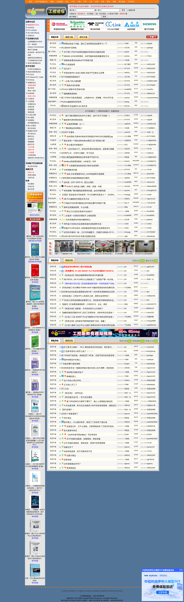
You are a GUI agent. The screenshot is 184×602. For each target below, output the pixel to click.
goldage (150, 48)
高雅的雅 (150, 317)
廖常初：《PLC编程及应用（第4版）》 (35, 349)
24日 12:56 (144, 312)
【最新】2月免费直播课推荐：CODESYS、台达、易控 (84, 304)
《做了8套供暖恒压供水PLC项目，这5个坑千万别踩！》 (87, 116)
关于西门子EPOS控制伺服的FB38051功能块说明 (84, 52)
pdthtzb (149, 220)
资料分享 (31, 150)
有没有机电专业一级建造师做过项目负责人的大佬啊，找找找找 (87, 368)
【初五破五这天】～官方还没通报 (78, 397)
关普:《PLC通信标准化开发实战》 (35, 578)
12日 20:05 (144, 325)
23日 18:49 (144, 211)
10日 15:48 (144, 283)
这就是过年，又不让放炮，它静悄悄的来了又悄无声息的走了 (92, 426)
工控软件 (31, 99)
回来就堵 (67, 460)
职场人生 (31, 172)
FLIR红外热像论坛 (34, 69)
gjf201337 (150, 267)
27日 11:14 (144, 144)
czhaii (149, 195)
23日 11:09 (144, 106)
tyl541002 (150, 174)
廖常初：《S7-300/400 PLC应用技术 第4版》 (35, 328)
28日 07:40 (144, 64)
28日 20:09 (144, 364)
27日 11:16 (144, 140)
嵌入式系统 (32, 126)
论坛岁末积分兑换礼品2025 (101, 6)
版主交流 (31, 189)
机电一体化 (32, 91)
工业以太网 (32, 115)
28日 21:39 (144, 355)
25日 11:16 (144, 190)
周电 (126, 207)
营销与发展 (32, 175)
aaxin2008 (128, 132)
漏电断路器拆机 (70, 94)
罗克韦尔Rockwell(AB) (56, 198)
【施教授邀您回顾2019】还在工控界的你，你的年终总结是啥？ (87, 312)
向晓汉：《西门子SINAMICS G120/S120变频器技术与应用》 (35, 415)
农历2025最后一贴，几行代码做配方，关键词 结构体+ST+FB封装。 (92, 232)
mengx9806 (151, 321)
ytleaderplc (151, 236)
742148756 (151, 203)
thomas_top (128, 106)
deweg (126, 102)
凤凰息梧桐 (151, 380)
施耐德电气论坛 (33, 25)
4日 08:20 (144, 351)
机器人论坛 (32, 96)
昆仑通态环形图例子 (75, 145)
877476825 (128, 68)
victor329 (150, 312)
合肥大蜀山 (71, 455)
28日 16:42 (144, 124)
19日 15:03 (144, 275)
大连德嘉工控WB (130, 60)
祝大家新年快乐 (71, 430)
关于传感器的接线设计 (70, 77)
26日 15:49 (144, 300)
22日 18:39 (144, 224)
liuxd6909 (127, 89)
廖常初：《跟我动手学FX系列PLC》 (35, 370)
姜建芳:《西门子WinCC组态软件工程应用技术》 (35, 556)
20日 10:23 (144, 236)
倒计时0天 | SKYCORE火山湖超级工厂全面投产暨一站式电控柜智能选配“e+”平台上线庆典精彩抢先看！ (107, 279)
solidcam (150, 153)
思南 (126, 304)
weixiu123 (150, 182)
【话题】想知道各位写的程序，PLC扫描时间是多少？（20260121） (89, 195)
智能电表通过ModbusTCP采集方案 (78, 60)
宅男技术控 (151, 296)
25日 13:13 (144, 186)
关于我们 (64, 591)
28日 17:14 (144, 359)
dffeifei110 (151, 93)
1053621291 (151, 124)
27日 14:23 (144, 368)
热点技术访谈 (32, 166)
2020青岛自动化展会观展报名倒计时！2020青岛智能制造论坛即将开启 (90, 292)
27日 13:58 (144, 438)
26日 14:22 (144, 161)
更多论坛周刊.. (35, 215)
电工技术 (31, 88)
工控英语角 (32, 155)
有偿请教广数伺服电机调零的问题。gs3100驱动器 (85, 191)
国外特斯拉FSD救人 (72, 360)
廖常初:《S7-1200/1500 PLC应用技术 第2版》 (34, 236)
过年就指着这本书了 (72, 464)
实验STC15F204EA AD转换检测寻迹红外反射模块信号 (87, 228)
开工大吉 (65, 389)
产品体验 (127, 288)
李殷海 (126, 157)
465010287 (151, 64)
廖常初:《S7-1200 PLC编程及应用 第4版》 (35, 257)
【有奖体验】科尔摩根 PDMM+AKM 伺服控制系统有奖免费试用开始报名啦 (92, 287)
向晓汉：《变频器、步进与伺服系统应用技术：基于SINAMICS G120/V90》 (35, 511)
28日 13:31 (144, 56)
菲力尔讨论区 (95, 25)
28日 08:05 (144, 430)
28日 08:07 (144, 389)
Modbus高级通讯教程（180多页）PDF (80, 161)
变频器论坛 (32, 83)
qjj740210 (150, 459)
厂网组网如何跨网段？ (73, 128)
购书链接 (38, 241)
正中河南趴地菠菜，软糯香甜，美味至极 (83, 439)
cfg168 (149, 43)
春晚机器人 (71, 376)
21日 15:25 (144, 271)
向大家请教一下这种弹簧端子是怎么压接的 (125, 254)
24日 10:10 (144, 102)
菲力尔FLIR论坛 (33, 33)
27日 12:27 (144, 85)
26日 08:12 (144, 93)
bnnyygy (127, 195)
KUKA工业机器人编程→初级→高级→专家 (84, 186)
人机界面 (31, 101)
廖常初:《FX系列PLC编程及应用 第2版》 (35, 278)
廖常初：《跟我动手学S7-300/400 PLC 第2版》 (35, 393)
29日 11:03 (144, 317)
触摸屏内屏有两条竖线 (73, 120)
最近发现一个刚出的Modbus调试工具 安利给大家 (84, 141)
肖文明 (126, 220)
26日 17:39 (144, 153)
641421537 (128, 161)
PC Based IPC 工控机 (35, 77)
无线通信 (31, 120)
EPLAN (53, 106)
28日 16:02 (144, 52)
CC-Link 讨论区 (113, 25)
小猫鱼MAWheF (153, 140)
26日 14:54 (144, 157)
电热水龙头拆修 (73, 85)
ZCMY (126, 434)
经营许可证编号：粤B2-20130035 (88, 600)
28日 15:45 (144, 372)
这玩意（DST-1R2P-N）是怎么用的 (79, 182)
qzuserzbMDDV (130, 190)
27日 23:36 (144, 136)
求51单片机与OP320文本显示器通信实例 (78, 236)
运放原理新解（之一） (76, 124)
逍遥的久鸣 (151, 405)
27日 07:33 (144, 149)
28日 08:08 (144, 380)
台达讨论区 (131, 25)
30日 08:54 (144, 267)
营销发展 (136, 341)
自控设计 (31, 139)
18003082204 (129, 368)
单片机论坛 (32, 134)
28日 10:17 (144, 132)
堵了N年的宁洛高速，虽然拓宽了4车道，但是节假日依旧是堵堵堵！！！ (91, 355)
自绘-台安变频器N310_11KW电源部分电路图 (85, 174)
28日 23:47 (144, 119)
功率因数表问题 (70, 170)
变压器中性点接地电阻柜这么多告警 (145, 254)
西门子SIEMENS (54, 52)
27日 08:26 (144, 89)
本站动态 (88, 591)
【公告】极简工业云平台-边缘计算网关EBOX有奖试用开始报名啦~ (92, 325)
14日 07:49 (144, 347)
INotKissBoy (128, 380)
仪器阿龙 (127, 140)
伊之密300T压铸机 (69, 48)
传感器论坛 (32, 104)
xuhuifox (150, 89)
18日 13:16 (144, 279)
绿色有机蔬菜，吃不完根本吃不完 (78, 451)
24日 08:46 (144, 207)
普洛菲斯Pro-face (54, 101)
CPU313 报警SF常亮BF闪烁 (73, 89)
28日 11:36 (144, 60)
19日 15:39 (144, 447)
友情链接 (95, 591)
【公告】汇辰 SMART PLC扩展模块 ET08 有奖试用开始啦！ (89, 317)
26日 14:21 (144, 165)
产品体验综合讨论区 (35, 60)
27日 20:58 (144, 384)
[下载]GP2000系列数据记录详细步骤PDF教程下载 (85, 203)
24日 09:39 (144, 463)
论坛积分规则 (83, 6)
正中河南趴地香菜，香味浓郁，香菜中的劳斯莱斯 (84, 443)
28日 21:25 (144, 47)
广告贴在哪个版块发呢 (70, 364)
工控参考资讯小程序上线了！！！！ (79, 351)
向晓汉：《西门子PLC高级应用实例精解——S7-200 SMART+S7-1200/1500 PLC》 (35, 441)
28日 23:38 (144, 43)
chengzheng (151, 351)
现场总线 (31, 112)
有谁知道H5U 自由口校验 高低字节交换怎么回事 (84, 73)
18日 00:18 (144, 468)
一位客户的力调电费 (72, 81)
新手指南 (73, 6)
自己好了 (67, 69)
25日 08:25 (144, 409)
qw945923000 (152, 414)
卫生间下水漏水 (67, 132)
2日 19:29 (144, 287)
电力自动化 (32, 128)
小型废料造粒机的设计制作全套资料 (84, 166)
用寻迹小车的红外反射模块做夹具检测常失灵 (82, 224)
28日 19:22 (144, 405)
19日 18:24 (144, 321)
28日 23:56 (144, 115)
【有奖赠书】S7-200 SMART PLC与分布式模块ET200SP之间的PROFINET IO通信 (98, 271)
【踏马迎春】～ (67, 409)
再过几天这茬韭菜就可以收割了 (80, 211)
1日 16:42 (144, 308)
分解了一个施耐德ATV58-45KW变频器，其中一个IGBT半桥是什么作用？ (64, 254)
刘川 (126, 145)
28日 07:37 (144, 72)
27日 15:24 (144, 296)
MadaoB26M (151, 186)
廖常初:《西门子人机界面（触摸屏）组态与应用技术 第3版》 (35, 303)
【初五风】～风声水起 (73, 393)
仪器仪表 (31, 107)
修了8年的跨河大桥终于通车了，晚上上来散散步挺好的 (90, 401)
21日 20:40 (144, 232)
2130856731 (151, 161)
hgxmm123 (151, 199)
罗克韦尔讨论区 (59, 25)
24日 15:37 (144, 199)
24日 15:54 (144, 413)
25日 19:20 (144, 178)
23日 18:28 (144, 215)
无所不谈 (31, 178)
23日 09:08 (144, 219)
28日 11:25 (144, 128)
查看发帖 (31, 241)
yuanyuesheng (129, 56)
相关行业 (31, 144)
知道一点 (150, 132)
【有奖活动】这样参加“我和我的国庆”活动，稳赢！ (85, 321)
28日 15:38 (144, 304)
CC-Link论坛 (32, 30)
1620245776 (151, 304)
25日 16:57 (144, 182)
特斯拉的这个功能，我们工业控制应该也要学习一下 (85, 44)
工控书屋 (31, 147)
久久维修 (127, 136)
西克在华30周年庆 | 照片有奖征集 (78, 267)
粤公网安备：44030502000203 (112, 600)
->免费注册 (131, 10)
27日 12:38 (144, 81)
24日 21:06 (144, 426)
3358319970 (128, 199)
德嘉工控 (53, 60)
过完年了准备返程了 (69, 414)
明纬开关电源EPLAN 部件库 (76, 106)
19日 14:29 (144, 292)
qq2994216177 (152, 325)
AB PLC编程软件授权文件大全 (76, 199)
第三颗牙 (127, 64)
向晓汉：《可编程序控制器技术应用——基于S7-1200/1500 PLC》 (35, 487)
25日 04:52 (144, 194)
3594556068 (128, 178)
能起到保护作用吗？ (84, 254)
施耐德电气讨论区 (77, 25)
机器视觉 (31, 109)
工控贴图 (31, 152)
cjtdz (126, 236)
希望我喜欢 (71, 468)
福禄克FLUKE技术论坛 (36, 158)
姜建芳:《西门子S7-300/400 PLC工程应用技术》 (35, 534)
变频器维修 (32, 85)
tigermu (127, 464)
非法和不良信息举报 (115, 591)
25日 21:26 (144, 174)
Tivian (149, 56)
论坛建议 (31, 184)
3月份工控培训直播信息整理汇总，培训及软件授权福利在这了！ (91, 300)
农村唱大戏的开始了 (75, 372)
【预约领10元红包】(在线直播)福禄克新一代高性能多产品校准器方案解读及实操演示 (99, 283)
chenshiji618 (128, 186)
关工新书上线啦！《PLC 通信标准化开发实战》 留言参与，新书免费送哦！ (95, 347)
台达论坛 (31, 27)
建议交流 (149, 260)
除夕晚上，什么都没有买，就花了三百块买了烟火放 (85, 422)
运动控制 (31, 93)
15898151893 (152, 81)
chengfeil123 (151, 190)
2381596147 (128, 149)
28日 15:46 (144, 376)
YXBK (126, 43)
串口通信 (31, 117)
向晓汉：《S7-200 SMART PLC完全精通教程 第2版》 (35, 464)
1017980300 (128, 77)
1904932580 (128, 153)
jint (125, 267)
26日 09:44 (144, 169)
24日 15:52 (144, 422)
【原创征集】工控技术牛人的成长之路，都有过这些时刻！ (85, 296)
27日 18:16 (144, 77)
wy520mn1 (128, 52)
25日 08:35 (144, 434)
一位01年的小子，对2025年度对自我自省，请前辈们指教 (91, 149)
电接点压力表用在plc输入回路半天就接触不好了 (105, 254)
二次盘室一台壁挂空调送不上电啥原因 (80, 216)
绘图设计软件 (32, 131)
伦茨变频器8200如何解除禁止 (78, 220)
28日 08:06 (144, 418)
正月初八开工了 (70, 385)
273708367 (151, 232)
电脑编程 (31, 142)
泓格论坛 (31, 36)
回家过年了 (68, 447)
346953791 (151, 426)
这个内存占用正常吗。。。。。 (77, 380)
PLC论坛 (31, 74)
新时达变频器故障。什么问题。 (77, 207)
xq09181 (127, 124)
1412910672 (128, 48)
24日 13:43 (144, 203)
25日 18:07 (144, 97)
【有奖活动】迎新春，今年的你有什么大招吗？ (83, 308)
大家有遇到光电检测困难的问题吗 (75, 178)
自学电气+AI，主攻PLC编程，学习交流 (77, 153)
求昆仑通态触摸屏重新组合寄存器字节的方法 (80, 157)
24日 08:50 (144, 451)
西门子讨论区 (149, 25)
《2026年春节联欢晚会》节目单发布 (82, 435)
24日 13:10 (144, 459)
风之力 (126, 203)
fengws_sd (128, 364)
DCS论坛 (31, 80)
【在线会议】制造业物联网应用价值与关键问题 (83, 275)
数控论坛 (31, 136)
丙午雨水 (67, 418)
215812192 (128, 115)
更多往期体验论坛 (34, 63)
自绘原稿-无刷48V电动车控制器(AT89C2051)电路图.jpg (90, 136)
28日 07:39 (144, 68)
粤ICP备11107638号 (68, 600)
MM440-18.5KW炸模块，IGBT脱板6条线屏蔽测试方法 (86, 56)
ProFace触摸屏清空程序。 (72, 102)
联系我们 (72, 591)
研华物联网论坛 (33, 123)
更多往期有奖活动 (34, 72)
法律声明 (103, 591)
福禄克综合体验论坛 (35, 58)
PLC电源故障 (69, 64)
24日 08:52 (144, 443)
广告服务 (80, 591)
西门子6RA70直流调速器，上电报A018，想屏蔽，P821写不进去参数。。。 (93, 98)
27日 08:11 (144, 401)
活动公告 (31, 186)
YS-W (149, 149)
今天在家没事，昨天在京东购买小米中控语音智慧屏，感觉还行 (90, 405)
